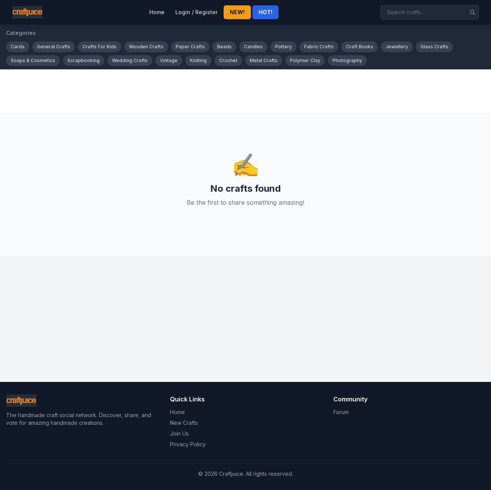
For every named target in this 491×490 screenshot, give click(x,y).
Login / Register (196, 12)
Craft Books (359, 46)
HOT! (265, 12)
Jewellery (397, 46)
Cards (18, 46)
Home (157, 12)
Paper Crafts (190, 46)
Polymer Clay (305, 60)
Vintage (169, 60)
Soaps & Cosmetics (33, 60)
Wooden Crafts (146, 46)
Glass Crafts (434, 46)
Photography (347, 60)
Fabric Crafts (319, 46)
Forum (341, 412)
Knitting (198, 60)
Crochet (228, 60)
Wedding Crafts (130, 60)
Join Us (179, 433)
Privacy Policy (188, 444)
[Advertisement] (236, 91)
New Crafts (184, 422)
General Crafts (53, 46)
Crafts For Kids (99, 46)
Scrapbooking (84, 60)
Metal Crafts (264, 60)
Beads (224, 46)
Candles (253, 46)
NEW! (237, 12)
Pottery (283, 46)
